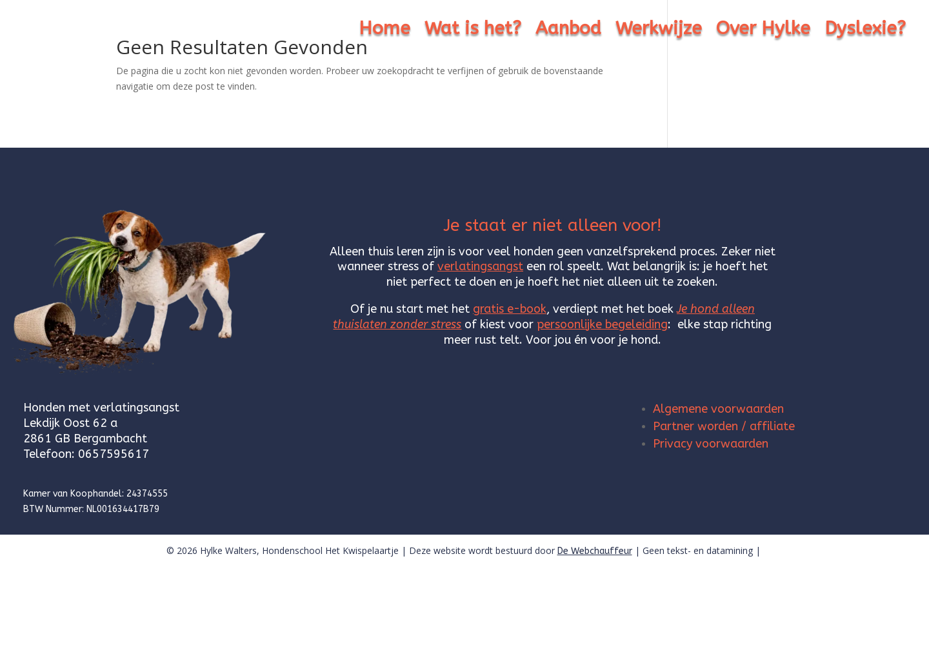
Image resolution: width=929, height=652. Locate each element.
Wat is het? (473, 31)
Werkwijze (658, 31)
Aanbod (568, 31)
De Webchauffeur (594, 551)
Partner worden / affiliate (724, 426)
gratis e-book (509, 309)
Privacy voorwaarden (710, 444)
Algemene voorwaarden (718, 409)
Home (384, 31)
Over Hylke (763, 31)
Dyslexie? (865, 31)
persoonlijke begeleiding (602, 324)
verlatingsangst (480, 266)
